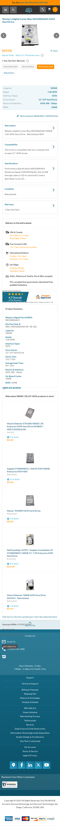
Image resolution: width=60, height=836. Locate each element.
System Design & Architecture (30, 737)
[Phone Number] (43, 9)
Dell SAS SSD (26, 2)
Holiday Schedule (30, 702)
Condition (30, 192)
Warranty (30, 207)
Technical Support (30, 683)
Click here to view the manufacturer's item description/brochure (29, 617)
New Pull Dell (28, 66)
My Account (30, 747)
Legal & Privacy (30, 755)
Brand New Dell (10, 66)
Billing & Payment (30, 689)
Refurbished (9, 73)
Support (30, 677)
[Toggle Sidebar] (5, 10)
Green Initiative (30, 712)
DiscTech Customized (30, 741)
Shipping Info (30, 693)
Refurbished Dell (45, 66)
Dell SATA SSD (41, 2)
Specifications (30, 171)
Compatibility (30, 149)
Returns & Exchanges (30, 698)
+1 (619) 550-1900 (16, 649)
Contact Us (30, 636)
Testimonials (30, 720)
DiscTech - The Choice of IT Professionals (28, 10)
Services (30, 724)
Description (30, 130)
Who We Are (30, 708)
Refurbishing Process (30, 716)
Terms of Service (30, 751)
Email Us (11, 641)
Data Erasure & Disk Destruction (30, 728)
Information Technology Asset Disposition (30, 733)
